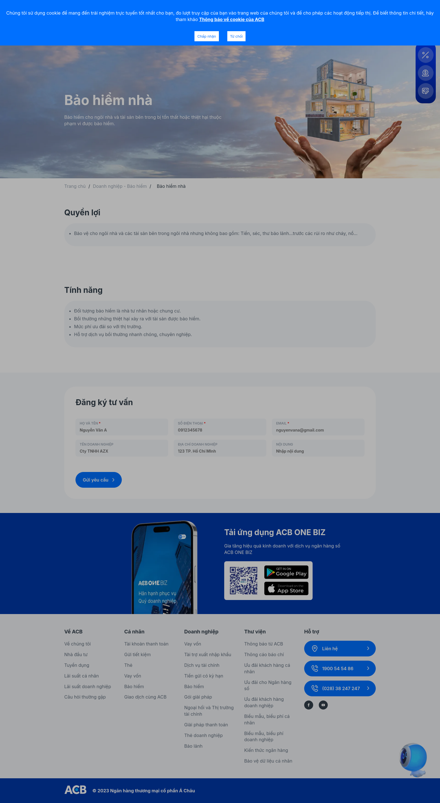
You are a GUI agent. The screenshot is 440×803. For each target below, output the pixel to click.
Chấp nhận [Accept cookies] (206, 36)
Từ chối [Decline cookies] (236, 36)
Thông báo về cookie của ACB (231, 19)
